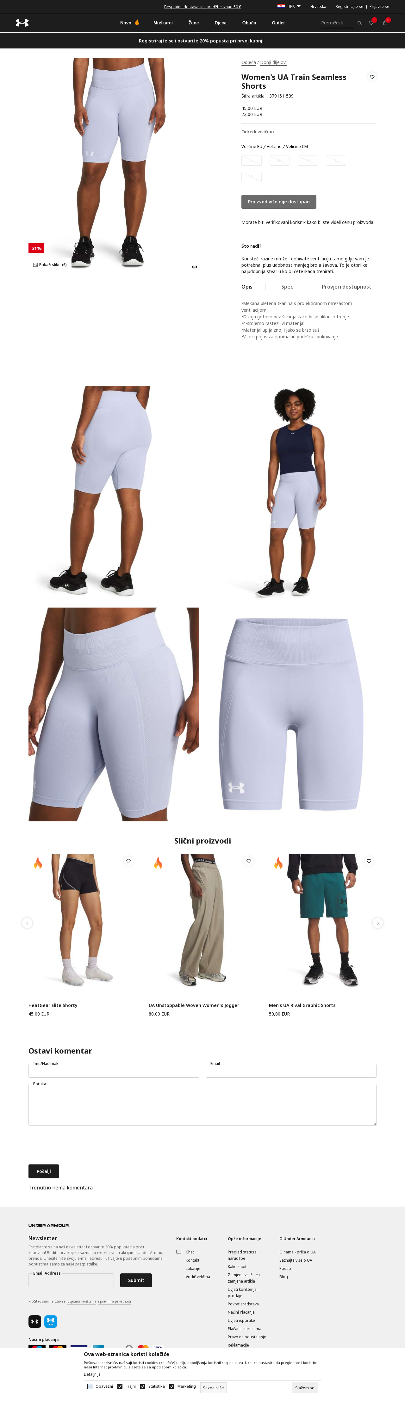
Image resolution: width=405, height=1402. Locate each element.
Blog (283, 1276)
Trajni (131, 1386)
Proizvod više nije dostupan (279, 202)
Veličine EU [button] (251, 146)
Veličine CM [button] (297, 146)
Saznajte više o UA (295, 1260)
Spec (287, 286)
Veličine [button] (274, 146)
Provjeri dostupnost (346, 286)
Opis (246, 286)
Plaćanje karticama (244, 1328)
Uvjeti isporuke (241, 1320)
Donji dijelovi (273, 62)
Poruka (39, 1084)
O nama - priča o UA (297, 1252)
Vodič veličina (198, 1276)
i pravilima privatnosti (114, 1301)
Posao (285, 1268)
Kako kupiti (237, 1266)
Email (215, 1063)
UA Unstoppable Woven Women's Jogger (194, 1005)
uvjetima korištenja (81, 1301)
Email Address (47, 1273)
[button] (372, 86)
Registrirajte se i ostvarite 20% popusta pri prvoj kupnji (201, 41)
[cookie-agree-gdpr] (305, 1387)
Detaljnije (92, 1374)
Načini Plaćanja (241, 1312)
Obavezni (104, 1386)
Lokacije (193, 1268)
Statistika (156, 1386)
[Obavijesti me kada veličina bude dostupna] (251, 161)
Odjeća (248, 62)
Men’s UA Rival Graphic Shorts (302, 1005)
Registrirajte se (349, 6)
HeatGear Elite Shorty (53, 1005)
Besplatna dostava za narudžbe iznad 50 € (202, 7)
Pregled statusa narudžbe (242, 1255)
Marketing (187, 1386)
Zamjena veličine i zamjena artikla (244, 1278)
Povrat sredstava (243, 1304)
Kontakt (192, 1260)
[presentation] (76, 1145)
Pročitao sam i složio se (79, 1301)
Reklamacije (238, 1345)
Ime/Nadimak (46, 1063)
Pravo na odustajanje (247, 1337)
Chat (190, 1252)
